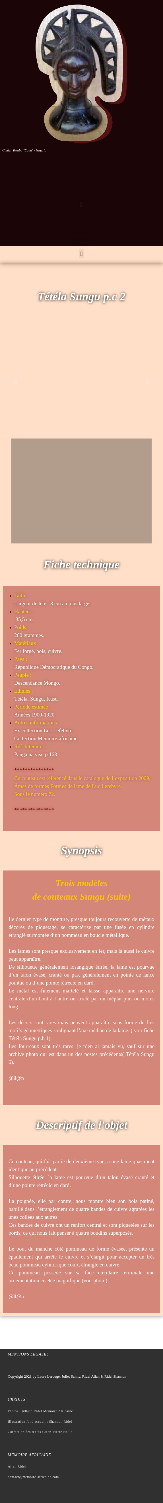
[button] (81, 204)
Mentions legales (28, 1354)
